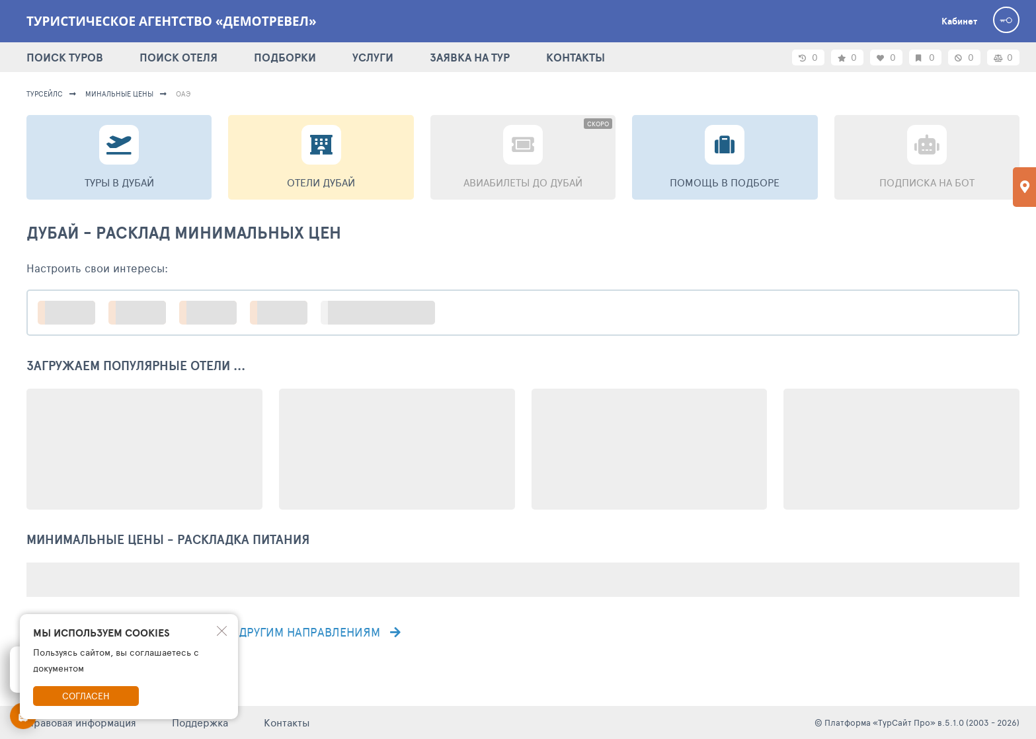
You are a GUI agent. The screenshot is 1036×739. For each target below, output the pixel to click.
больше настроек (384, 312)
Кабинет (959, 21)
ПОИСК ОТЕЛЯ (178, 57)
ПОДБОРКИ (285, 57)
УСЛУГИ (372, 57)
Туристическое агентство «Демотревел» (171, 21)
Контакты (287, 722)
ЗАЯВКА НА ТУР (470, 57)
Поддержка (200, 722)
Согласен (86, 695)
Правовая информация (81, 722)
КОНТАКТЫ (575, 57)
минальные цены (119, 93)
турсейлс (44, 93)
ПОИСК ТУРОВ (64, 57)
